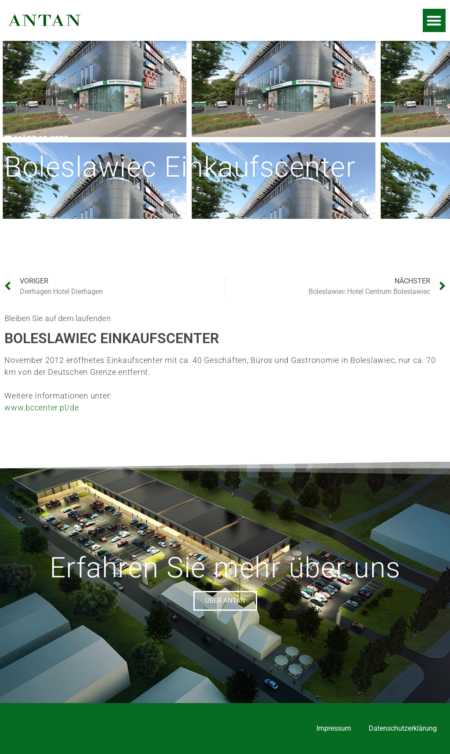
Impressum (333, 728)
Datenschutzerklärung (403, 728)
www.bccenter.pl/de (41, 407)
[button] (434, 20)
